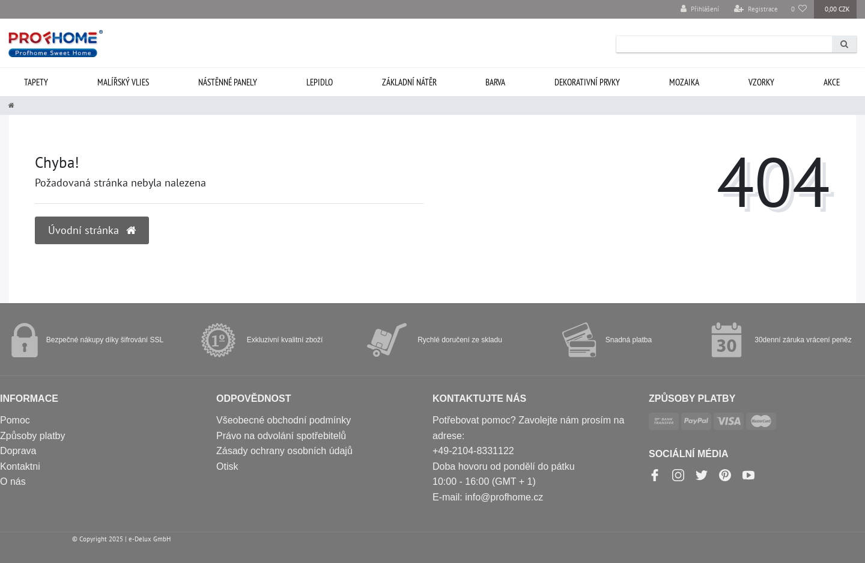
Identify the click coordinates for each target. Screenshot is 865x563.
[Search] (844, 44)
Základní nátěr (409, 82)
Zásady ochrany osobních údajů (284, 451)
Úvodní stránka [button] (92, 230)
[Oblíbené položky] (799, 9)
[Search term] (724, 44)
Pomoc (15, 420)
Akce (832, 82)
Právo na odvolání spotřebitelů (281, 436)
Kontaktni (20, 466)
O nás (13, 481)
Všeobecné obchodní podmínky (283, 420)
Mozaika (684, 82)
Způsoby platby (32, 436)
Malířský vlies (123, 82)
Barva (495, 82)
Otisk (227, 466)
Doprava (18, 451)
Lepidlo (319, 82)
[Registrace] (756, 9)
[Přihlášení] (700, 9)
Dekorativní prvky (587, 82)
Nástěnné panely (227, 82)
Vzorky (761, 82)
